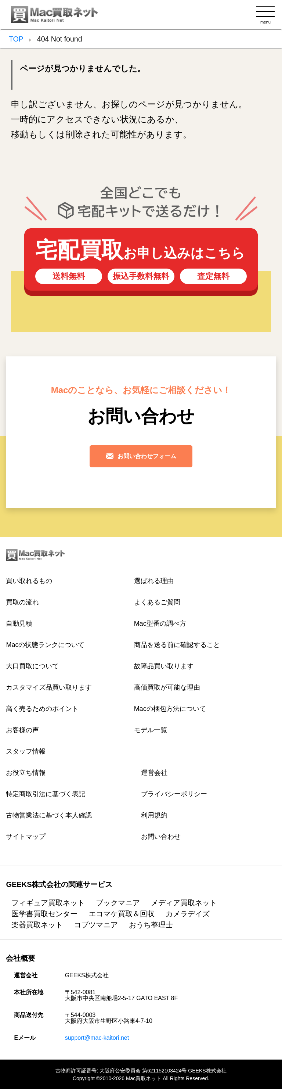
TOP (16, 39)
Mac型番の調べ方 (160, 623)
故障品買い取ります (164, 666)
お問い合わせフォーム (141, 456)
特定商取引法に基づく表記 (45, 794)
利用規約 (154, 815)
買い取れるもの (29, 581)
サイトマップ (26, 836)
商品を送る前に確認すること (177, 644)
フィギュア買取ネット (48, 903)
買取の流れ (22, 602)
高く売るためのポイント (42, 708)
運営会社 (154, 772)
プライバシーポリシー (174, 794)
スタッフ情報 (26, 751)
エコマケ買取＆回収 (121, 914)
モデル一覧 (150, 730)
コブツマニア (96, 925)
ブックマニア (118, 903)
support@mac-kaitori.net (97, 1038)
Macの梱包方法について (170, 708)
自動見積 (19, 623)
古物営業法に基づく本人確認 (49, 815)
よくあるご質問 (157, 602)
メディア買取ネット (184, 903)
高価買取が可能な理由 (167, 687)
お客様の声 (22, 730)
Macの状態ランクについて (45, 644)
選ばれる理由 (154, 581)
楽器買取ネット (37, 925)
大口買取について (32, 666)
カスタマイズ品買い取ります (49, 687)
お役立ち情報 (26, 772)
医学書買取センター (44, 914)
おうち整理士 (151, 925)
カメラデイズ (188, 914)
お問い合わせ (161, 836)
